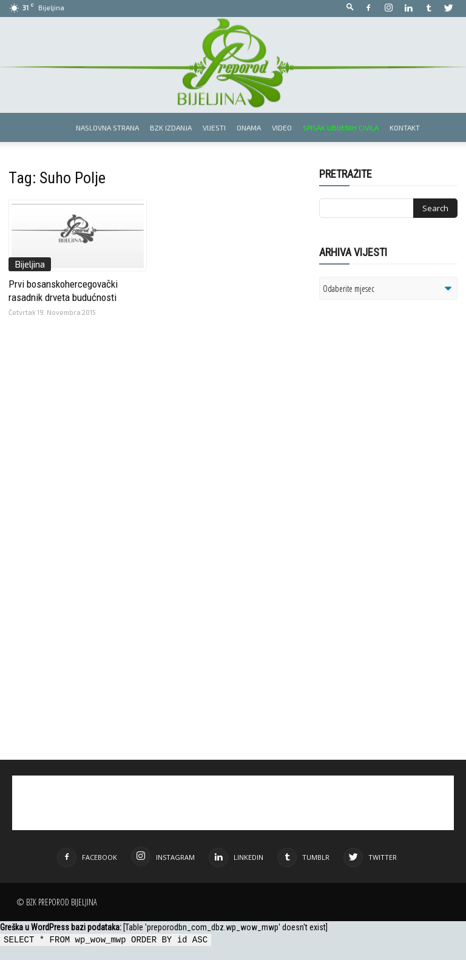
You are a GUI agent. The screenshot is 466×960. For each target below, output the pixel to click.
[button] (350, 8)
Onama (249, 127)
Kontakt (405, 127)
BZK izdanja (171, 127)
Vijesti (214, 127)
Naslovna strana (107, 127)
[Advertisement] (392, 432)
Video (282, 127)
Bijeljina (30, 264)
